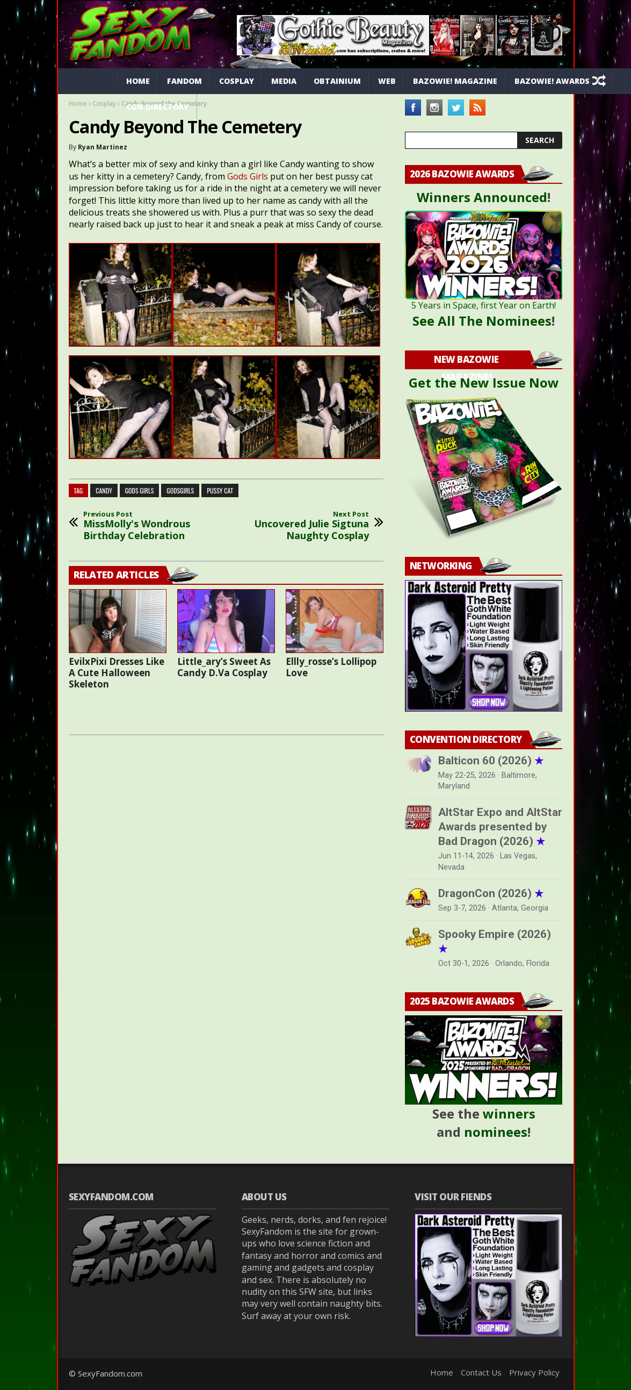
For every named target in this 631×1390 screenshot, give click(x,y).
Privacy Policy (534, 1372)
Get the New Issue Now (484, 382)
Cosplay (236, 81)
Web (387, 81)
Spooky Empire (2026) (494, 941)
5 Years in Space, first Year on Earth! (483, 305)
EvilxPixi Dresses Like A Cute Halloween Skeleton (116, 672)
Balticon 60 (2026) (490, 760)
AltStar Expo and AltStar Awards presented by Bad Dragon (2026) (500, 827)
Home (138, 81)
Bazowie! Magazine (455, 81)
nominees (495, 1132)
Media (283, 81)
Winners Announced (482, 197)
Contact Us (481, 1372)
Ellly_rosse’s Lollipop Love (331, 667)
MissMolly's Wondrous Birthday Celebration (143, 526)
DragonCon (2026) (490, 893)
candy (104, 490)
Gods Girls (247, 176)
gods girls (139, 490)
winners (509, 1113)
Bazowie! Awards (552, 81)
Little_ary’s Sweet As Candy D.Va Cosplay (224, 667)
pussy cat (220, 490)
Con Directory (157, 107)
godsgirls (180, 490)
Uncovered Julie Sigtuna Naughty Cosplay (309, 526)
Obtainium (337, 81)
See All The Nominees (482, 320)
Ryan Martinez (102, 147)
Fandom (184, 81)
